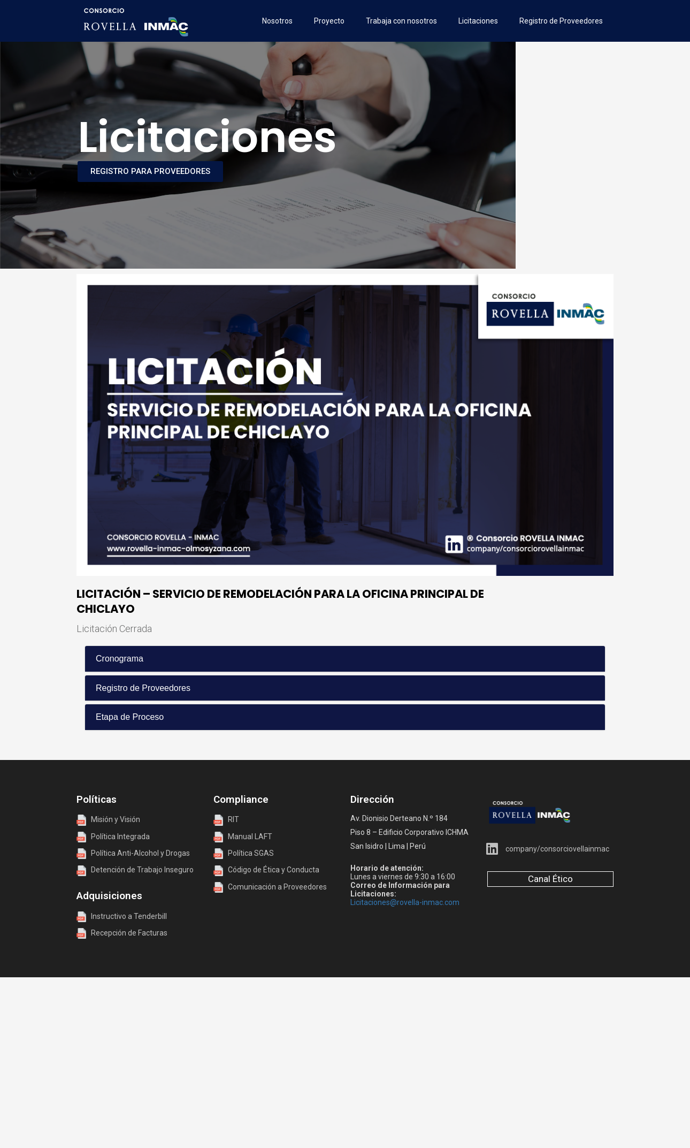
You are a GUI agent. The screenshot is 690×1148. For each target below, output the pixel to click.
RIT (233, 819)
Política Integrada (118, 836)
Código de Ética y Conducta (266, 869)
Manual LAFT (250, 836)
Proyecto (329, 21)
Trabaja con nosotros (401, 21)
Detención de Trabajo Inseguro (135, 869)
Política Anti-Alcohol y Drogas (133, 853)
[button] (345, 658)
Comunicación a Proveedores (270, 887)
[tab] (345, 659)
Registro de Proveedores (561, 21)
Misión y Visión (108, 819)
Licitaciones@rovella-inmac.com (404, 902)
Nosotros (277, 21)
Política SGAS (243, 853)
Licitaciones (478, 21)
